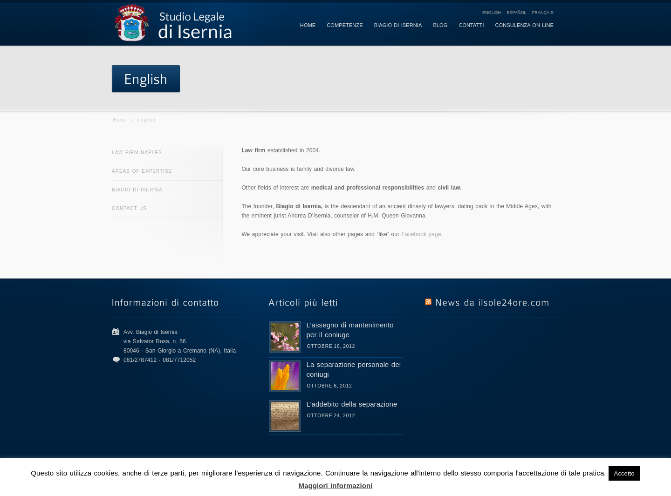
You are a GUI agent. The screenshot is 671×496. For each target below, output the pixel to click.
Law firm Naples (137, 152)
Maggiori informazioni (336, 485)
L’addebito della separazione (352, 404)
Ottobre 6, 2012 (329, 385)
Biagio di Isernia (137, 189)
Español (517, 12)
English (491, 12)
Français (543, 12)
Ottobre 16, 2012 (331, 346)
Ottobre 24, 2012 (331, 415)
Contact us (129, 208)
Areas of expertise (142, 171)
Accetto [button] (624, 473)
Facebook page (421, 234)
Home (120, 119)
